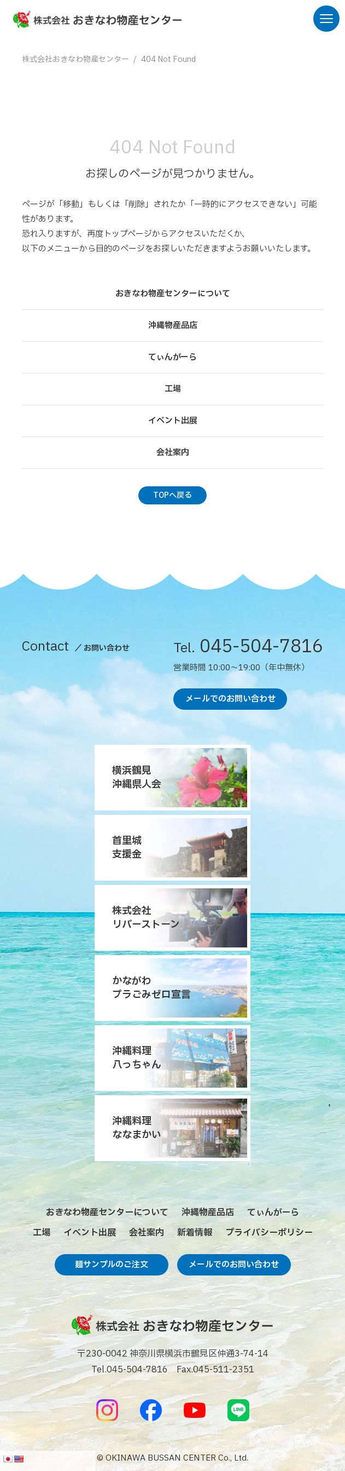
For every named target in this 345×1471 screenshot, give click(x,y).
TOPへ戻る (172, 495)
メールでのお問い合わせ (230, 699)
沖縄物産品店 (172, 325)
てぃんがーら (172, 357)
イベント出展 (172, 421)
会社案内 (172, 452)
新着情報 (194, 1232)
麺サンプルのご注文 (111, 1265)
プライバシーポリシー (269, 1232)
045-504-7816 (248, 648)
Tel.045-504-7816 (129, 1369)
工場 (173, 389)
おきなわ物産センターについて (172, 294)
